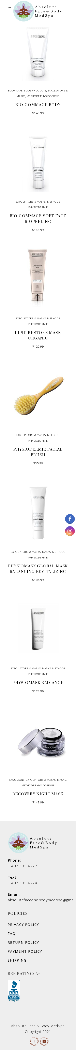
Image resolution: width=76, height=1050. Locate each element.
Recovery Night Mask (38, 794)
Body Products (35, 90)
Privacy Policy (23, 924)
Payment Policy (25, 951)
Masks (46, 552)
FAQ (12, 933)
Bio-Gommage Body (37, 105)
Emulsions (17, 780)
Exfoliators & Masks (31, 201)
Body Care (15, 90)
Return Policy (23, 942)
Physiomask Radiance (37, 683)
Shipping (17, 960)
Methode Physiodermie (43, 96)
